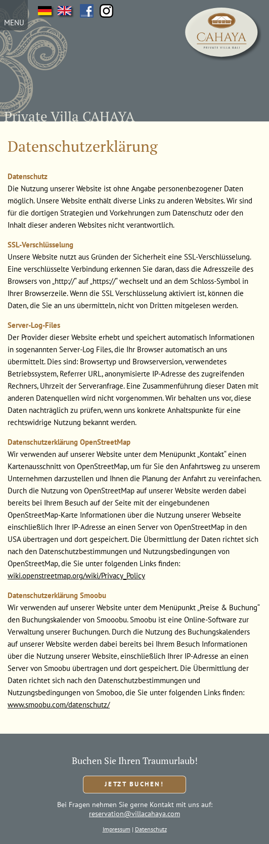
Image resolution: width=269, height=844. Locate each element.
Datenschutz (151, 829)
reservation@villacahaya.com (134, 813)
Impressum (116, 829)
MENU (14, 22)
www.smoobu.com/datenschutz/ (59, 704)
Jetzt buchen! (134, 784)
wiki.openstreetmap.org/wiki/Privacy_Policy (76, 575)
